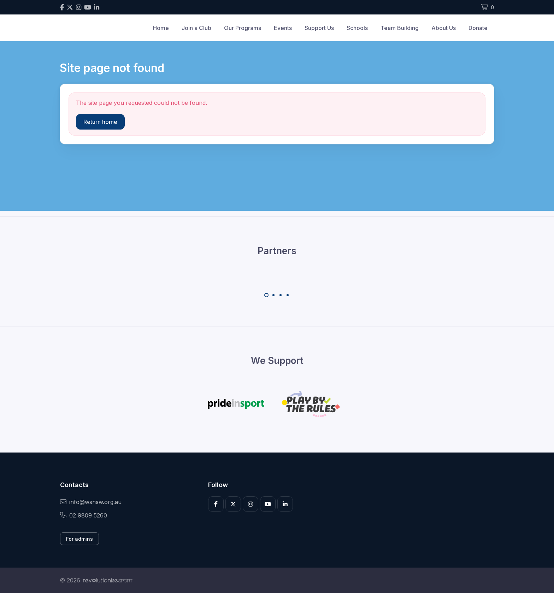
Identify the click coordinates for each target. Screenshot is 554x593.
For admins (79, 539)
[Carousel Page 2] (273, 295)
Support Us (319, 27)
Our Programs (242, 27)
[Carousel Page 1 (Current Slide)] (266, 295)
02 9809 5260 (83, 515)
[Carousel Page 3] (280, 295)
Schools (357, 27)
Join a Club (196, 27)
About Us (443, 27)
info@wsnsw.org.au (91, 501)
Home (161, 27)
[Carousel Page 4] (287, 295)
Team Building (400, 27)
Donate (478, 27)
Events (283, 27)
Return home (100, 121)
